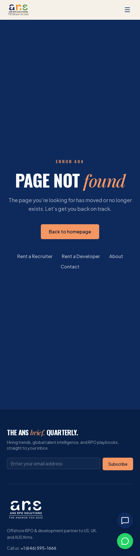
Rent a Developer (81, 256)
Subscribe (117, 464)
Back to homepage (70, 232)
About (116, 256)
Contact (70, 267)
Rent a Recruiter (35, 256)
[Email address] (53, 463)
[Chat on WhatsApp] (125, 541)
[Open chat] (125, 520)
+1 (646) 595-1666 (38, 548)
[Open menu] (127, 9)
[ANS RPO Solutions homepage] (18, 10)
